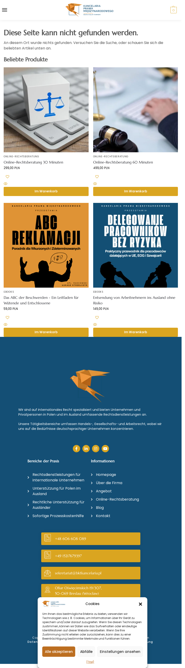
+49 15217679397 (68, 555)
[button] (140, 604)
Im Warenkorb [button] (46, 191)
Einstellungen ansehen (120, 651)
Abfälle (86, 651)
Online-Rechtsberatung (21, 156)
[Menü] (9, 10)
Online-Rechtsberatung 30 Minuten (33, 162)
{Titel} (90, 662)
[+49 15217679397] (47, 556)
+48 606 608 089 (70, 538)
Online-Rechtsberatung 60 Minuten (123, 162)
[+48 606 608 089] (47, 539)
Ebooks (9, 292)
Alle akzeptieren (59, 651)
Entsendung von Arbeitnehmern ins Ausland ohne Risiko (134, 300)
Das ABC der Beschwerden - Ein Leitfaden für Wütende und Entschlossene (41, 300)
